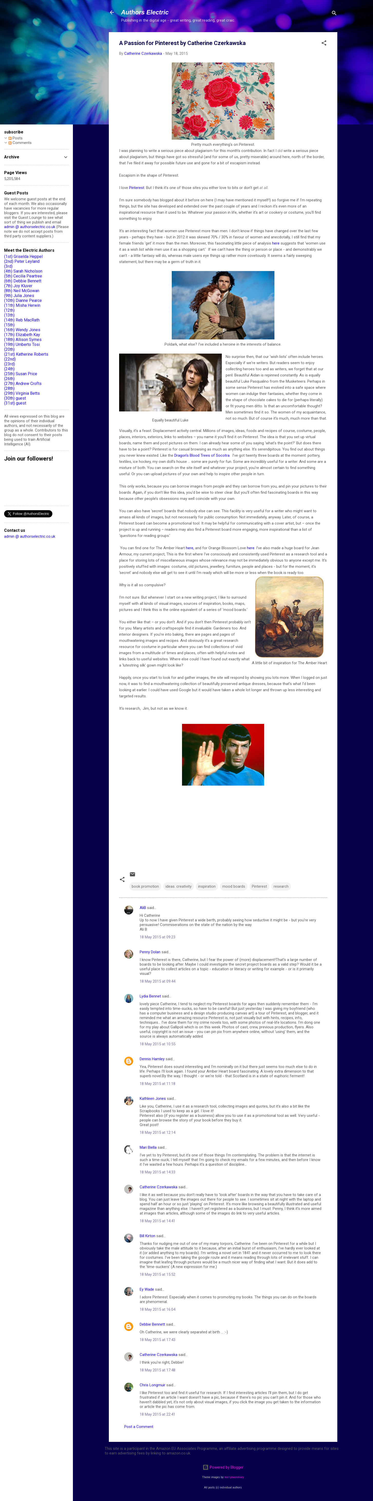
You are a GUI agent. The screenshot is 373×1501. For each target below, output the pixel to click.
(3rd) (8, 266)
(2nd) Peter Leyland (22, 261)
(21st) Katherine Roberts (26, 354)
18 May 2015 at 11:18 (157, 1083)
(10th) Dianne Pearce (23, 300)
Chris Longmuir (152, 1385)
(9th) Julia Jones (19, 295)
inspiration (207, 886)
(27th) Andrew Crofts (23, 383)
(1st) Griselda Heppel (23, 256)
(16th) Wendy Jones (22, 329)
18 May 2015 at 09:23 (157, 937)
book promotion (145, 886)
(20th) (9, 349)
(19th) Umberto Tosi (22, 344)
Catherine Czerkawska (158, 1187)
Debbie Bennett (152, 1324)
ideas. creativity (179, 886)
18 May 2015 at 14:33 (157, 1172)
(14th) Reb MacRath (22, 320)
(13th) (9, 315)
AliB (143, 907)
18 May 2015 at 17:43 (157, 1339)
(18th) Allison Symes (23, 339)
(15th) (9, 324)
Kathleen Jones (153, 1098)
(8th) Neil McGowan (21, 290)
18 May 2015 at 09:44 (157, 981)
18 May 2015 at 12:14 (157, 1132)
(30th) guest (15, 398)
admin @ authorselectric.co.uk (29, 226)
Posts (15, 138)
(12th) (9, 310)
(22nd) (10, 359)
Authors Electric (145, 12)
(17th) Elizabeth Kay (22, 334)
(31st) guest (15, 403)
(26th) (9, 378)
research (281, 886)
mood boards (233, 886)
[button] (324, 44)
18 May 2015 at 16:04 (157, 1309)
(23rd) (9, 364)
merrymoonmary (234, 1477)
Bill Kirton (147, 1236)
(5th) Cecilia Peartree (23, 276)
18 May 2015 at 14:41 (157, 1221)
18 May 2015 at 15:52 (157, 1274)
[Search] (334, 14)
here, (190, 548)
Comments (20, 142)
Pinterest (136, 187)
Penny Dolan (150, 952)
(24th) (9, 368)
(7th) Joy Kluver (18, 285)
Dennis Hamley (152, 1059)
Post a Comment (138, 1426)
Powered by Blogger (223, 1467)
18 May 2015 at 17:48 (157, 1370)
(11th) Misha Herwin (22, 305)
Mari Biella (148, 1147)
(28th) (9, 388)
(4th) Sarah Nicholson (23, 271)
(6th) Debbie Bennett (22, 280)
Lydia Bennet (150, 996)
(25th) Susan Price (20, 373)
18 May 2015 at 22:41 (157, 1414)
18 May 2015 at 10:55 (157, 1044)
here (276, 243)
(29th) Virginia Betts (22, 393)
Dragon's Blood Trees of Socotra (201, 455)
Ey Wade (147, 1289)
